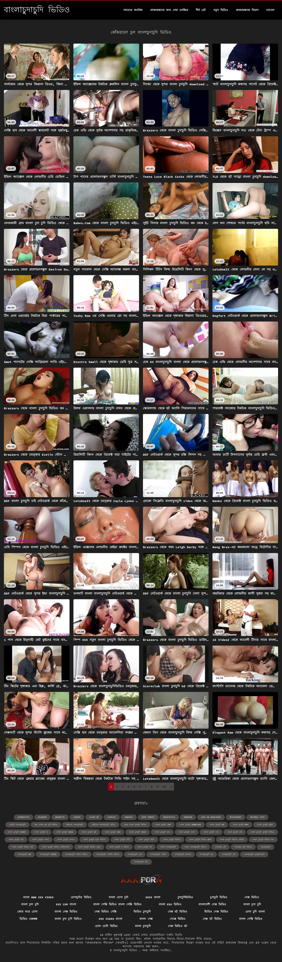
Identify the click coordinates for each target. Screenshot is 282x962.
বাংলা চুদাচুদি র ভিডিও (119, 847)
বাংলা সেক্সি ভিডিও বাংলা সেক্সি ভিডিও (117, 904)
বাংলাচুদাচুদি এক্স (135, 854)
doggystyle (169, 817)
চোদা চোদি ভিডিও (106, 926)
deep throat (148, 817)
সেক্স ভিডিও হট (177, 926)
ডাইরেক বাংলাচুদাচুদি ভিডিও (103, 824)
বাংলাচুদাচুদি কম (206, 854)
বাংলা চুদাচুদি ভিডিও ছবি (22, 847)
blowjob (42, 817)
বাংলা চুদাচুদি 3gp (163, 824)
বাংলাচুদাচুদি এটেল (158, 854)
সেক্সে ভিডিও (177, 919)
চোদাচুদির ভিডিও (81, 897)
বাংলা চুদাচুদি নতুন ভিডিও (94, 839)
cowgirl (129, 817)
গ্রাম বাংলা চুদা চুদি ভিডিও (45, 824)
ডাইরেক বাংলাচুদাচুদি (74, 824)
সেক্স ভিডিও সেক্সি (105, 911)
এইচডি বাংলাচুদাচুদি (17, 824)
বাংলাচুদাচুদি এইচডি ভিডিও (107, 854)
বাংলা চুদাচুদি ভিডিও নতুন (89, 847)
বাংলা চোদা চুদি (118, 897)
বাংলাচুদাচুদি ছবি (141, 862)
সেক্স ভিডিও (251, 897)
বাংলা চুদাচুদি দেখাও (65, 839)
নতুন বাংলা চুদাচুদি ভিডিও (135, 824)
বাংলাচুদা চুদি (220, 847)
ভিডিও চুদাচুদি (142, 911)
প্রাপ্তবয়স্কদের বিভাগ (247, 10)
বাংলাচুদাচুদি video (48, 854)
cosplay (112, 817)
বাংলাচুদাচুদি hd (24, 854)
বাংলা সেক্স (146, 919)
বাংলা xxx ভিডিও (170, 904)
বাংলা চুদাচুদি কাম (162, 832)
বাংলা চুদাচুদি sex (265, 824)
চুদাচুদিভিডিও (185, 897)
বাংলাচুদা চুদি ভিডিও (243, 847)
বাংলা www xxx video (38, 897)
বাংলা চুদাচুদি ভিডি (146, 839)
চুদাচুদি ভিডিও (218, 897)
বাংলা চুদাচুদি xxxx (137, 832)
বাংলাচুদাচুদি (265, 847)
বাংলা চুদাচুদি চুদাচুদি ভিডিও (262, 832)
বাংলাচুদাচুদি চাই (228, 854)
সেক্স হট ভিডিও (177, 911)
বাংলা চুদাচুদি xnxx (64, 832)
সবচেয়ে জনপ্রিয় (132, 10)
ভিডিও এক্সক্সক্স (28, 919)
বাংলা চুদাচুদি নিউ (122, 839)
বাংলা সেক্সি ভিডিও (250, 919)
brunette (60, 817)
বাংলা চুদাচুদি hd (217, 824)
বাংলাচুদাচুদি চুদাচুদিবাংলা (254, 854)
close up (94, 817)
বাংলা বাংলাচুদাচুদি (168, 847)
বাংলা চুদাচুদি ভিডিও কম (263, 839)
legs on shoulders (211, 817)
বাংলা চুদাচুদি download (190, 824)
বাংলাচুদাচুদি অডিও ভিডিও (76, 854)
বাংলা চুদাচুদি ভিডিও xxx (200, 839)
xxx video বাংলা (110, 919)
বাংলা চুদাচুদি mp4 (240, 824)
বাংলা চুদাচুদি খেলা (187, 832)
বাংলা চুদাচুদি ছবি (16, 839)
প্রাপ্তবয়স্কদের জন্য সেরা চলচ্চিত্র (169, 10)
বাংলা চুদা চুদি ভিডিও (68, 919)
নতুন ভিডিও (220, 10)
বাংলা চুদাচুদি (143, 926)
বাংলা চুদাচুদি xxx (112, 832)
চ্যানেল (270, 10)
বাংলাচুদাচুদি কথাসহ (183, 854)
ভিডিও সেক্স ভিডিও (216, 911)
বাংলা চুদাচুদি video (17, 832)
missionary (235, 817)
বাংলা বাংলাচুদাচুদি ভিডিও (195, 847)
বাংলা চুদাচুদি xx (89, 832)
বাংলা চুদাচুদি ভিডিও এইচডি (232, 839)
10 (164, 787)
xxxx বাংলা (152, 897)
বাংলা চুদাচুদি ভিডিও (171, 839)
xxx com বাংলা (66, 904)
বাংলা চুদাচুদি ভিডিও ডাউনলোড (55, 847)
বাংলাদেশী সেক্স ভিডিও (212, 904)
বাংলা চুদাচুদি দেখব (40, 839)
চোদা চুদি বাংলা (255, 911)
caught (76, 817)
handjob (188, 817)
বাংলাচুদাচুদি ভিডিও (126, 950)
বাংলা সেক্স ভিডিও (66, 911)
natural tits (257, 817)
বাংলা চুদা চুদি (30, 904)
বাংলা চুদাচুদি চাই (234, 832)
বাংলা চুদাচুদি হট (145, 847)
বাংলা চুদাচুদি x (41, 832)
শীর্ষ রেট (201, 10)
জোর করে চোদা (27, 911)
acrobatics (23, 817)
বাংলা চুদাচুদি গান (211, 832)
